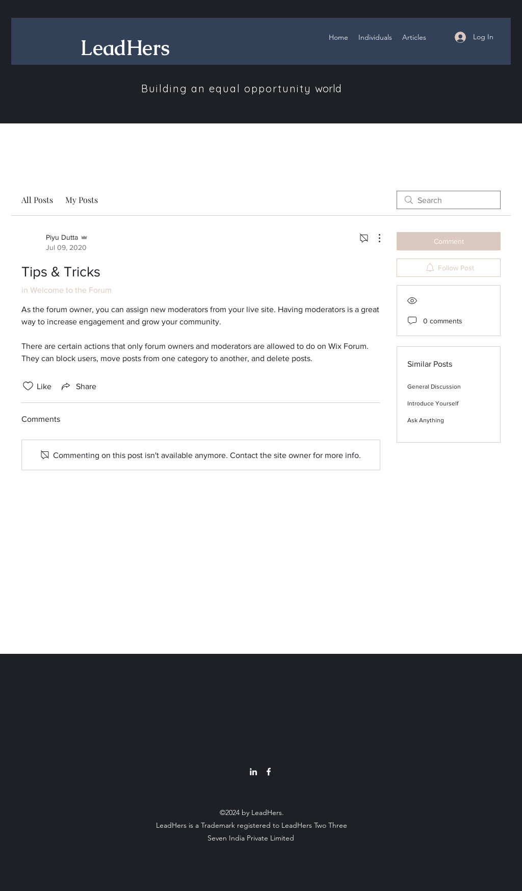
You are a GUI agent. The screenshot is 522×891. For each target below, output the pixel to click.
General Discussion (434, 386)
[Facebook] (269, 772)
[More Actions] (374, 238)
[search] (449, 200)
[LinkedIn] (253, 772)
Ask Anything (425, 420)
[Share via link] (78, 386)
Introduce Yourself (432, 403)
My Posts (81, 199)
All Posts (37, 199)
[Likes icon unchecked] (28, 386)
